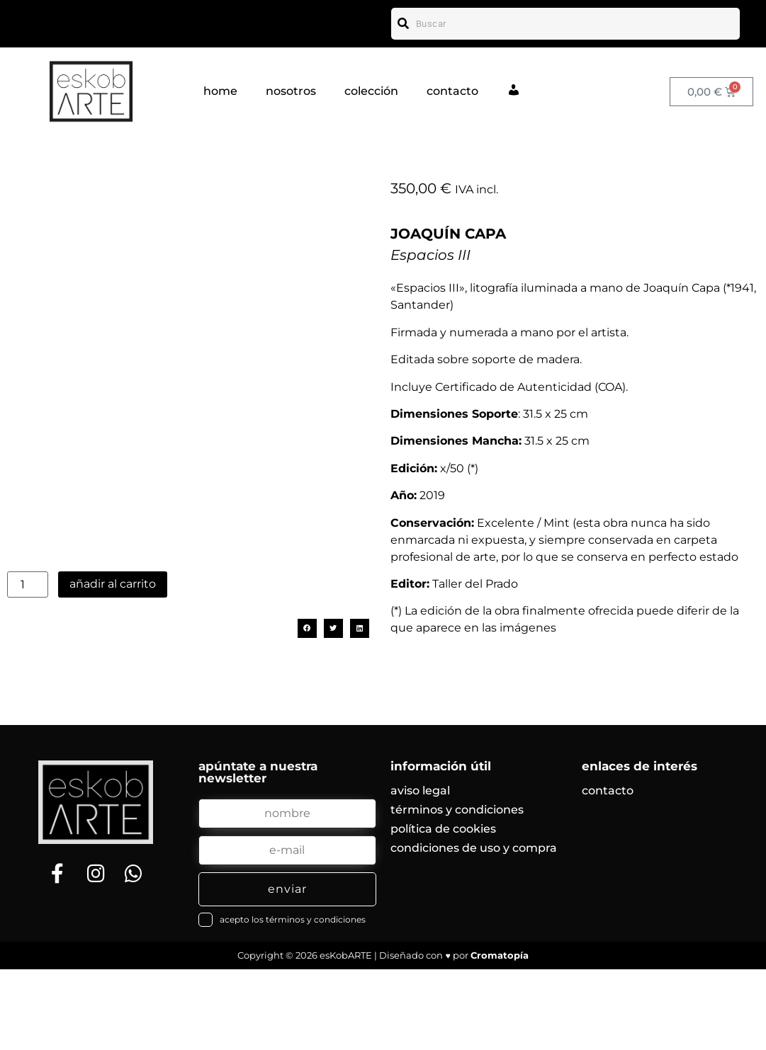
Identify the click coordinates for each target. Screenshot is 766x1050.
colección (371, 91)
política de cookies (443, 909)
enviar (287, 969)
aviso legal (420, 871)
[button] (307, 725)
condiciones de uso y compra (473, 928)
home (220, 91)
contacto (452, 91)
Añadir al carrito (112, 680)
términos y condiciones (457, 890)
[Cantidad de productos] (27, 681)
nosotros (291, 91)
